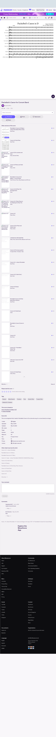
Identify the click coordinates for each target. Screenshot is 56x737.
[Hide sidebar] (24, 376)
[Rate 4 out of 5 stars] (8, 391)
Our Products (4, 568)
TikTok (3, 614)
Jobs (2, 563)
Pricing (3, 596)
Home (3, 521)
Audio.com (4, 630)
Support (3, 565)
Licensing (4, 581)
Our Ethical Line (31, 560)
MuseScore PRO (5, 571)
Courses (29, 614)
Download (30, 581)
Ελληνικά (4, 645)
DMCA (3, 591)
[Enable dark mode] (45, 17)
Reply (8, 508)
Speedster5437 (9, 504)
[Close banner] (52, 14)
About (3, 560)
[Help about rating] (13, 389)
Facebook (4, 607)
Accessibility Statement (6, 589)
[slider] (0, 19)
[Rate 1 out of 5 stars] (2, 391)
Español (3, 643)
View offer (50, 14)
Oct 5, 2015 (16, 504)
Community (30, 571)
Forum (29, 586)
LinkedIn (3, 612)
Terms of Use (4, 586)
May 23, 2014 (16, 511)
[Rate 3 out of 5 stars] (6, 391)
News (29, 622)
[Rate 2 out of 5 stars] (4, 391)
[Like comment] (11, 508)
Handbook (30, 583)
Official (7, 137)
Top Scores (30, 604)
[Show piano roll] (51, 17)
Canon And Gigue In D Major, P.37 (9, 409)
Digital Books (30, 620)
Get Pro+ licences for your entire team (36, 630)
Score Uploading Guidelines (33, 568)
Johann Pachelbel (7, 411)
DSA (2, 594)
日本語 (3, 648)
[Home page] (6, 10)
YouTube (3, 604)
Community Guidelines (32, 565)
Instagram (4, 617)
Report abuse (31, 563)
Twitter (3, 609)
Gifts (3, 573)
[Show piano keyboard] (48, 17)
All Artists (30, 609)
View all (53, 384)
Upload (49, 10)
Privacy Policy (4, 583)
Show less (5, 477)
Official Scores (31, 617)
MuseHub (3, 632)
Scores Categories (32, 612)
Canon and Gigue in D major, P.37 (24, 521)
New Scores (30, 607)
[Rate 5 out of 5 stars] (10, 391)
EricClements (9, 511)
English (3, 640)
